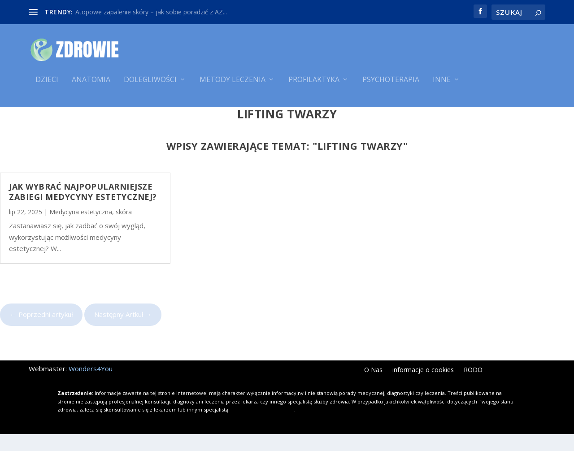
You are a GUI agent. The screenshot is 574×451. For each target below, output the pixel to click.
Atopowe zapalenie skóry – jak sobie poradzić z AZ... (151, 12)
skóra (124, 229)
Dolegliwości (150, 84)
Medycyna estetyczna (80, 229)
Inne (442, 84)
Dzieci (46, 84)
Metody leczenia (232, 84)
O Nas (373, 387)
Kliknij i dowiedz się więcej (262, 426)
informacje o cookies (423, 387)
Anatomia (91, 84)
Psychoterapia (390, 84)
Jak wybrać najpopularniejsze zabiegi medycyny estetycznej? (83, 208)
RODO (473, 387)
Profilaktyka (313, 84)
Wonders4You (91, 385)
